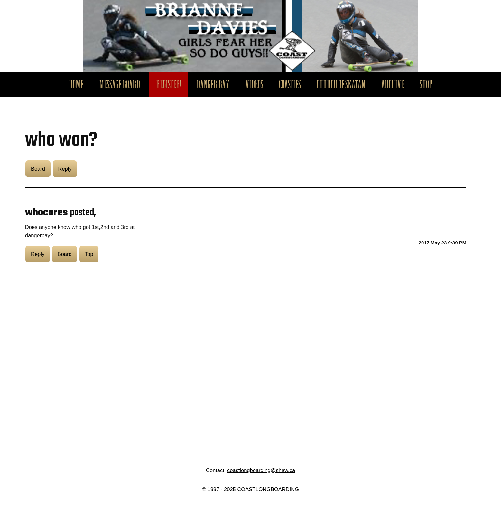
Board (38, 169)
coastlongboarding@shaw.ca (261, 470)
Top (89, 254)
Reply (64, 169)
